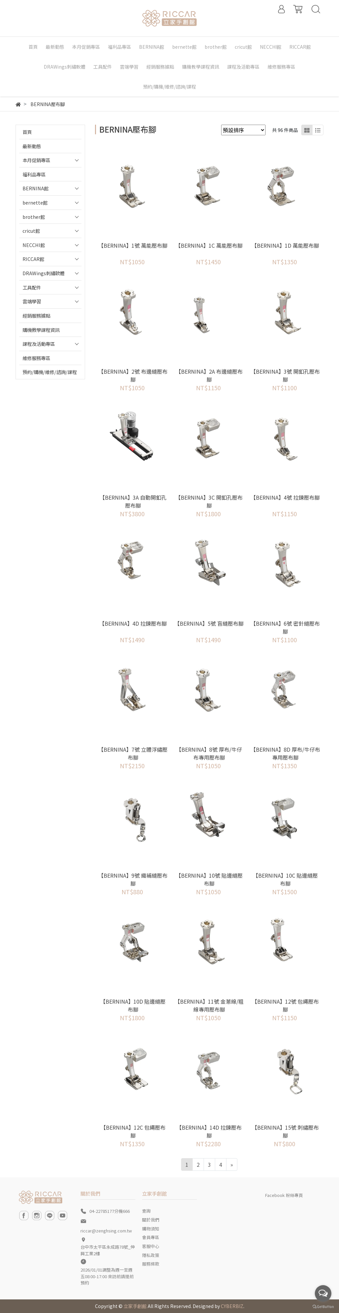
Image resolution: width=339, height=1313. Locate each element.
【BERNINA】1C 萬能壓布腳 (209, 245)
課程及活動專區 (39, 343)
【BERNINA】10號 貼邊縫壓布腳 (209, 879)
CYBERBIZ (232, 1306)
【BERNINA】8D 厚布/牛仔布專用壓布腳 (285, 753)
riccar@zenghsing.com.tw (106, 1230)
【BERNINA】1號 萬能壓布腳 (133, 245)
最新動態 (32, 146)
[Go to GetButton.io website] (323, 1306)
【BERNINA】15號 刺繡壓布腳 (285, 1131)
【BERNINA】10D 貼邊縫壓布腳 (133, 1005)
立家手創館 (135, 1306)
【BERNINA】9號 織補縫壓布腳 (133, 879)
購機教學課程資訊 (41, 329)
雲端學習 (32, 301)
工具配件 (32, 287)
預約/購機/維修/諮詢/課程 (50, 371)
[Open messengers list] (323, 1293)
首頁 (27, 131)
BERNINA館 (36, 188)
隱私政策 (150, 1255)
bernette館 (35, 202)
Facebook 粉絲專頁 (284, 1195)
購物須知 (150, 1228)
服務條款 (150, 1264)
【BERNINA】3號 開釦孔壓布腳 (285, 375)
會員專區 (150, 1237)
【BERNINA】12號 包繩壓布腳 (285, 1005)
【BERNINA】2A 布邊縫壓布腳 (209, 375)
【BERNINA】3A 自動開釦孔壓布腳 (133, 501)
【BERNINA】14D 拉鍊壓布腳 (209, 1131)
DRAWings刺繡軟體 (44, 273)
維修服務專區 (36, 357)
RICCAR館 (33, 258)
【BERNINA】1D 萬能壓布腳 (285, 245)
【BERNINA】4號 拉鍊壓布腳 (285, 497)
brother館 (34, 216)
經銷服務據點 (36, 315)
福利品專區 (34, 174)
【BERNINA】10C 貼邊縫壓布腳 (285, 879)
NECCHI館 (34, 244)
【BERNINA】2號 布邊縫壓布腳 (133, 375)
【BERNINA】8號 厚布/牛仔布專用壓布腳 (209, 753)
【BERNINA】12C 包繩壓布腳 (133, 1131)
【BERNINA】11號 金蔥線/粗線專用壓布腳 (209, 1005)
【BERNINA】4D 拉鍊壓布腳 (133, 623)
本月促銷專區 (36, 159)
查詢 (146, 1211)
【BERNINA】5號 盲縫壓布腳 (209, 623)
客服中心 (150, 1246)
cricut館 (31, 230)
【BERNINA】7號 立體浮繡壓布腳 (133, 753)
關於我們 (150, 1220)
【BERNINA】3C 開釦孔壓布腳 (209, 501)
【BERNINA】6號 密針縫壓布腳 (285, 627)
